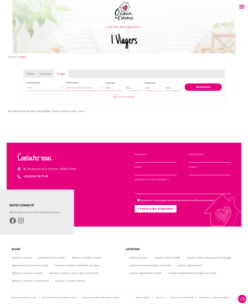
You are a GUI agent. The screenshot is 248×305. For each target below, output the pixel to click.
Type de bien (72, 82)
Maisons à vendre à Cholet (87, 257)
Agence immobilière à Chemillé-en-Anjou (59, 297)
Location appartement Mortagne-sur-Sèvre (192, 273)
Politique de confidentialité (182, 297)
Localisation (33, 82)
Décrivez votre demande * (183, 187)
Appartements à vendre (51, 257)
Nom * (156, 169)
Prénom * (156, 157)
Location (45, 74)
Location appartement (189, 265)
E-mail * (210, 169)
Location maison (138, 257)
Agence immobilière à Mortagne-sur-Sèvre (101, 297)
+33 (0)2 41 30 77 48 (35, 176)
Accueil (12, 56)
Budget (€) (150, 83)
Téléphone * (210, 157)
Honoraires (160, 297)
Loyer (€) (109, 83)
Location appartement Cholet (145, 273)
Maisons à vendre (22, 257)
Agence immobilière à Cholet (23, 297)
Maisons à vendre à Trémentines (30, 280)
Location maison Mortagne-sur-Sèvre (149, 265)
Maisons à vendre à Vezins (70, 280)
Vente (30, 74)
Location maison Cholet (167, 257)
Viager (61, 74)
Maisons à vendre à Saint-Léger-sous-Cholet (74, 273)
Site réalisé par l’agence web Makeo (214, 297)
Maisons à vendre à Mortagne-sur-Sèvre (77, 265)
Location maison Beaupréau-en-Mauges (209, 257)
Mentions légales (143, 297)
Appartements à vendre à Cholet (30, 265)
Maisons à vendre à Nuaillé (27, 273)
